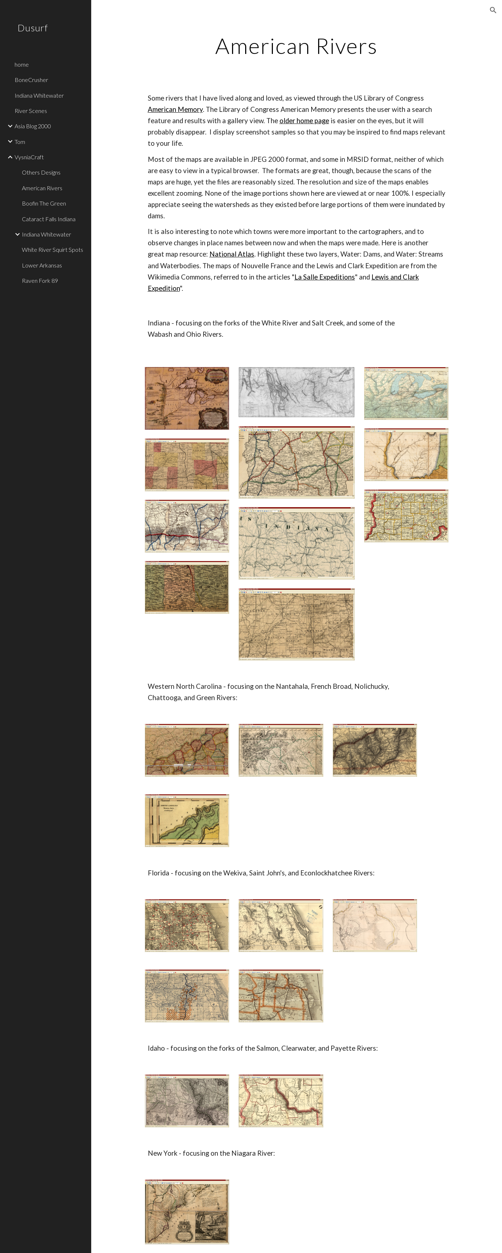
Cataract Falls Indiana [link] (49, 218)
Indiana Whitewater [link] (39, 95)
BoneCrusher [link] (31, 79)
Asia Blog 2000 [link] (33, 125)
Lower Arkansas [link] (42, 265)
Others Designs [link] (41, 172)
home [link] (22, 64)
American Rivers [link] (42, 187)
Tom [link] (20, 141)
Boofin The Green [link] (44, 203)
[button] (493, 10)
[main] (296, 45)
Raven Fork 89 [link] (40, 280)
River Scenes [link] (31, 110)
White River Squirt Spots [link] (52, 249)
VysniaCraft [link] (29, 156)
